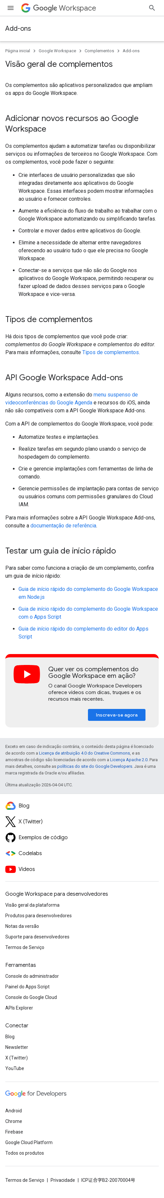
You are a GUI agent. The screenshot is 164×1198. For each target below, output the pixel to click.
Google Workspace (57, 50)
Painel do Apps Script (27, 986)
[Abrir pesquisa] (152, 8)
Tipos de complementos (110, 352)
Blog (10, 1036)
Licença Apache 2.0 (128, 759)
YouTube (14, 1068)
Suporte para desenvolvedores (37, 936)
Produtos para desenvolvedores (38, 915)
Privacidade (63, 1180)
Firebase (14, 1132)
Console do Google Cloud (31, 997)
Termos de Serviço (24, 947)
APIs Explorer (19, 1008)
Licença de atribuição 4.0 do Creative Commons (84, 753)
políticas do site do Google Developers (94, 766)
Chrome (13, 1121)
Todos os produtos (24, 1153)
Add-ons (18, 28)
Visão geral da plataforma (32, 905)
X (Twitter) (16, 1057)
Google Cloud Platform (29, 1142)
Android (13, 1110)
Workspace (64, 8)
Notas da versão (22, 926)
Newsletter (16, 1047)
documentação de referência (63, 525)
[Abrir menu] (10, 8)
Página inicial (17, 50)
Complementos (99, 50)
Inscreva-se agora (117, 715)
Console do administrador (32, 976)
